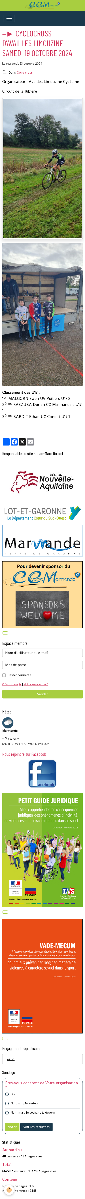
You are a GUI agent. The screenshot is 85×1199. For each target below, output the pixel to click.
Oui (13, 1094)
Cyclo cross (25, 72)
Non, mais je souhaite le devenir (33, 1112)
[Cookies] (9, 1190)
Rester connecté (19, 675)
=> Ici (11, 1059)
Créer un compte (11, 684)
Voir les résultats (36, 1127)
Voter (12, 1127)
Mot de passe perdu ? (35, 684)
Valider (42, 694)
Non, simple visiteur (24, 1103)
